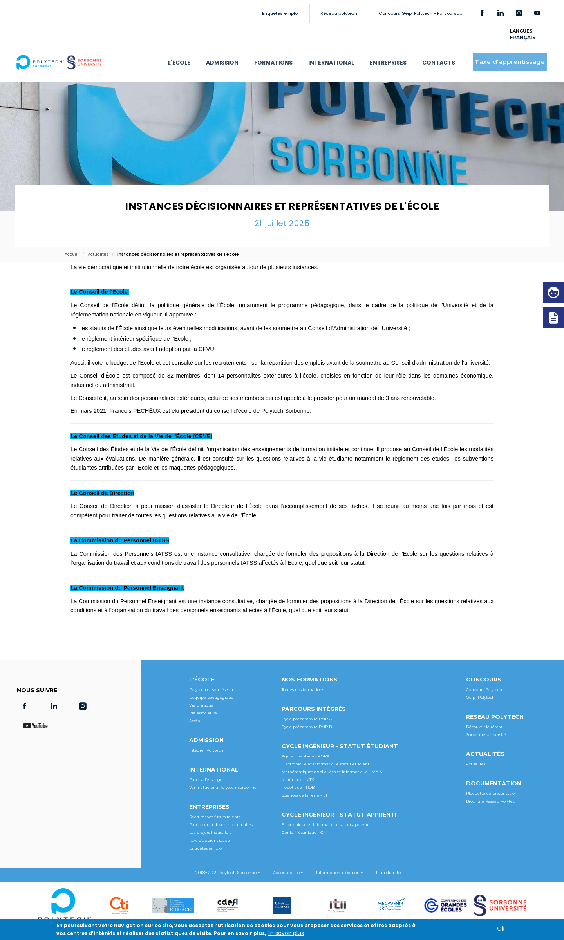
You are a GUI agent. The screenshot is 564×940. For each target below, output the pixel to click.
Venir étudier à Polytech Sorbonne (223, 787)
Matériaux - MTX (298, 779)
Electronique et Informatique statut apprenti (326, 824)
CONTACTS (438, 63)
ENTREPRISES (388, 63)
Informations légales (338, 873)
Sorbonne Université (486, 734)
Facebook (482, 13)
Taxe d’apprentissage (209, 840)
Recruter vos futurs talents (214, 816)
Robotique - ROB (298, 787)
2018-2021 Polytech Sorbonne (226, 873)
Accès (194, 720)
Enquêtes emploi (280, 13)
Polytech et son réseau (211, 689)
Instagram (519, 13)
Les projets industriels (210, 832)
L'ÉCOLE (179, 63)
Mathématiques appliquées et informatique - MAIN (332, 771)
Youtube (537, 13)
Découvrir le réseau (485, 726)
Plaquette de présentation (491, 793)
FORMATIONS (273, 63)
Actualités (475, 763)
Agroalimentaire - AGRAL (307, 756)
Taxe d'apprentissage (510, 61)
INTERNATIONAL (331, 63)
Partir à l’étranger (206, 779)
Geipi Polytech (480, 697)
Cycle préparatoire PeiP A (307, 718)
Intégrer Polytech (206, 750)
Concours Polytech (484, 689)
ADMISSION (222, 63)
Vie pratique (201, 705)
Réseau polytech (338, 13)
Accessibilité (286, 873)
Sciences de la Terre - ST (304, 795)
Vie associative (203, 713)
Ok (500, 929)
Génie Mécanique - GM (304, 832)
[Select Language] (529, 37)
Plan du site (388, 873)
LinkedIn (500, 13)
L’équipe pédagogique (211, 697)
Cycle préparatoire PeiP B (307, 726)
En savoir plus (286, 933)
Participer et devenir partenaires (221, 824)
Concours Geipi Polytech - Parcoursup (420, 13)
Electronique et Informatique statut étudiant (325, 763)
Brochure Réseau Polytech (491, 801)
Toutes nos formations (303, 689)
